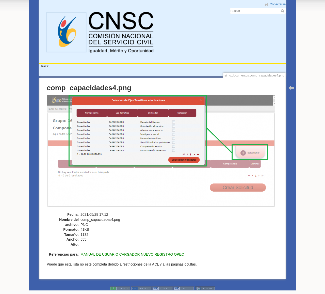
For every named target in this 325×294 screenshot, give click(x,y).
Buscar (283, 11)
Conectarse (278, 4)
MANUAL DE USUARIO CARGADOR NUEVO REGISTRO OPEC (132, 254)
